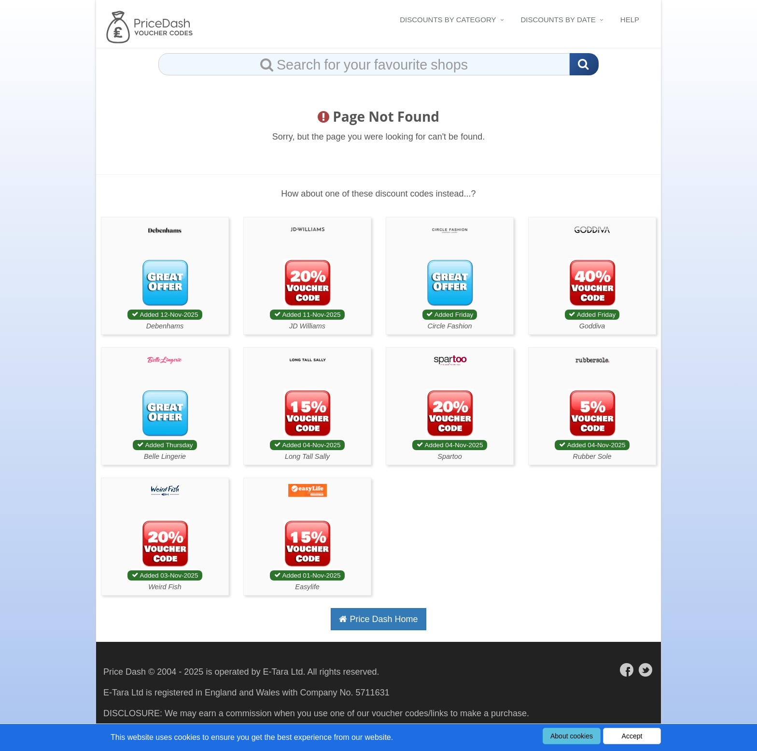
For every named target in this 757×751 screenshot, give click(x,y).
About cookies (571, 736)
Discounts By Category (448, 19)
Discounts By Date (558, 19)
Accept (632, 736)
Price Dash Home (378, 619)
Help (629, 19)
